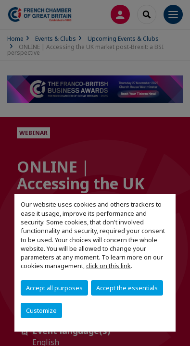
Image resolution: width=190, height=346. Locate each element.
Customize (41, 310)
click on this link (108, 265)
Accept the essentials (127, 288)
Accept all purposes (54, 288)
